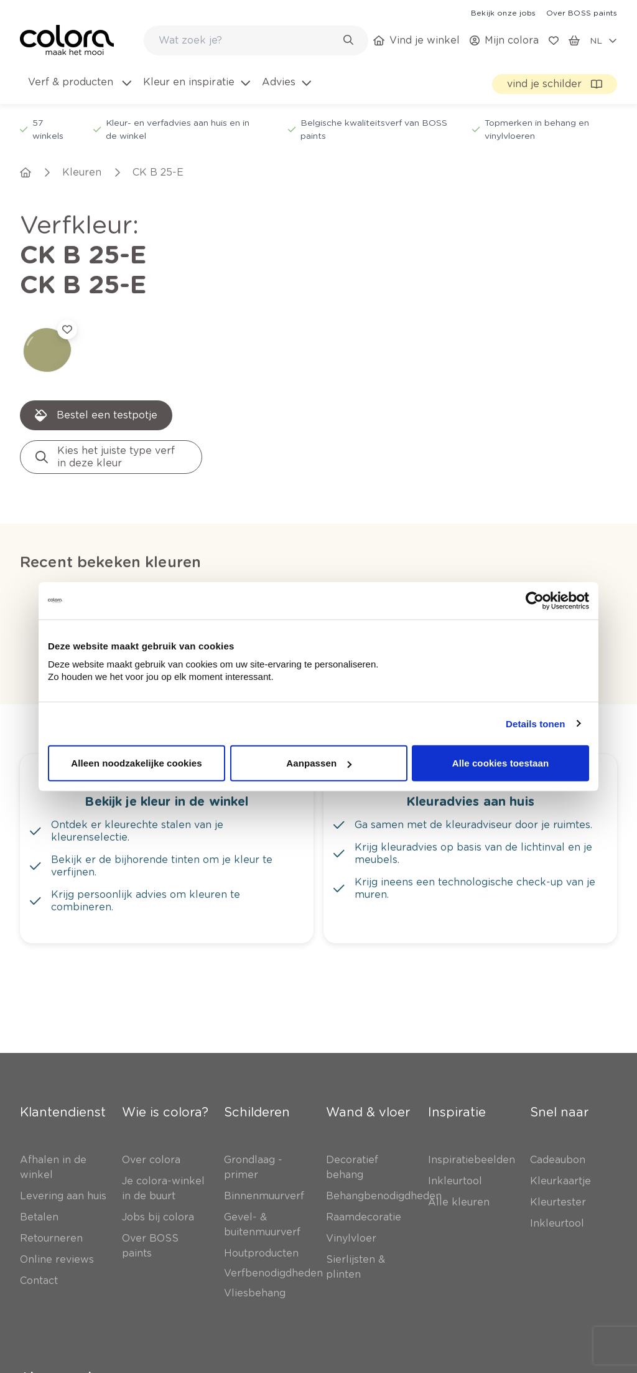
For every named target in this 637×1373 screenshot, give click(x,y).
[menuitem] (79, 89)
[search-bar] (248, 40)
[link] (503, 12)
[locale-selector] (603, 40)
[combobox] (256, 40)
